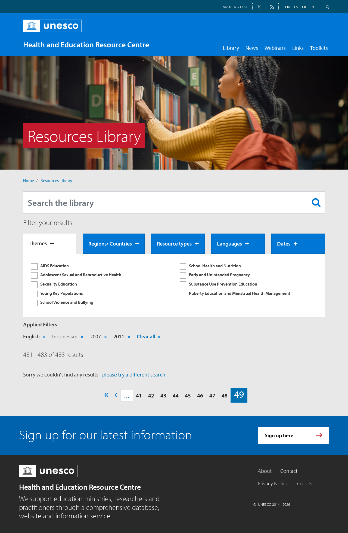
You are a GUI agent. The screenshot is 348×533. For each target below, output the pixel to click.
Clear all (146, 336)
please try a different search (133, 374)
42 (151, 395)
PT (312, 6)
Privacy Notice (273, 483)
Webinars (275, 47)
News (252, 47)
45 (188, 395)
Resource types (174, 243)
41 (139, 395)
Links (298, 47)
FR (304, 6)
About (265, 470)
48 (225, 395)
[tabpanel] (174, 285)
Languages (229, 243)
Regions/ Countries (110, 243)
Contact (288, 470)
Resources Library (56, 180)
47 (212, 395)
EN (287, 6)
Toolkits (319, 47)
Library (231, 47)
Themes (38, 243)
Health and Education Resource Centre (80, 487)
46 (200, 395)
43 (163, 395)
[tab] (49, 244)
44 (176, 395)
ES (296, 6)
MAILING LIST (235, 6)
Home (28, 180)
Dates (283, 243)
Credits (304, 483)
